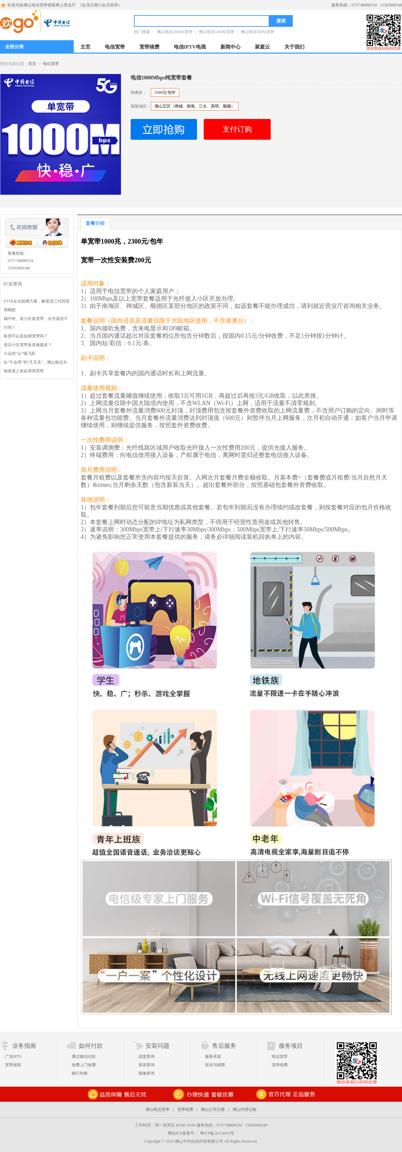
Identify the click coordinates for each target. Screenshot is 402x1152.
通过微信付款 (84, 1056)
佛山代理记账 (244, 1109)
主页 (85, 47)
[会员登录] (109, 5)
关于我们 (294, 47)
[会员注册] (90, 5)
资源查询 (146, 1065)
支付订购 (237, 129)
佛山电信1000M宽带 (216, 31)
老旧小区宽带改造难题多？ (28, 344)
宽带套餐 (143, 298)
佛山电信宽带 (157, 1109)
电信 (114, 291)
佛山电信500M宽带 (257, 31)
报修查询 (146, 1073)
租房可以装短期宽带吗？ (26, 336)
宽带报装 (13, 1065)
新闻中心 (230, 47)
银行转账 (80, 1073)
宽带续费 (149, 47)
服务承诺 (213, 1056)
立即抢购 (164, 129)
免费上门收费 (84, 1065)
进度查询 (146, 1056)
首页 (32, 63)
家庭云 (262, 47)
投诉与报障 (215, 1065)
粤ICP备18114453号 (217, 1133)
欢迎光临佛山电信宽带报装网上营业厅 (38, 4)
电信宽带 (115, 47)
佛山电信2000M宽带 (175, 31)
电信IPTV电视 (190, 47)
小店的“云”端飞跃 (20, 353)
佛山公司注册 (213, 1109)
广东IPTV (13, 1056)
